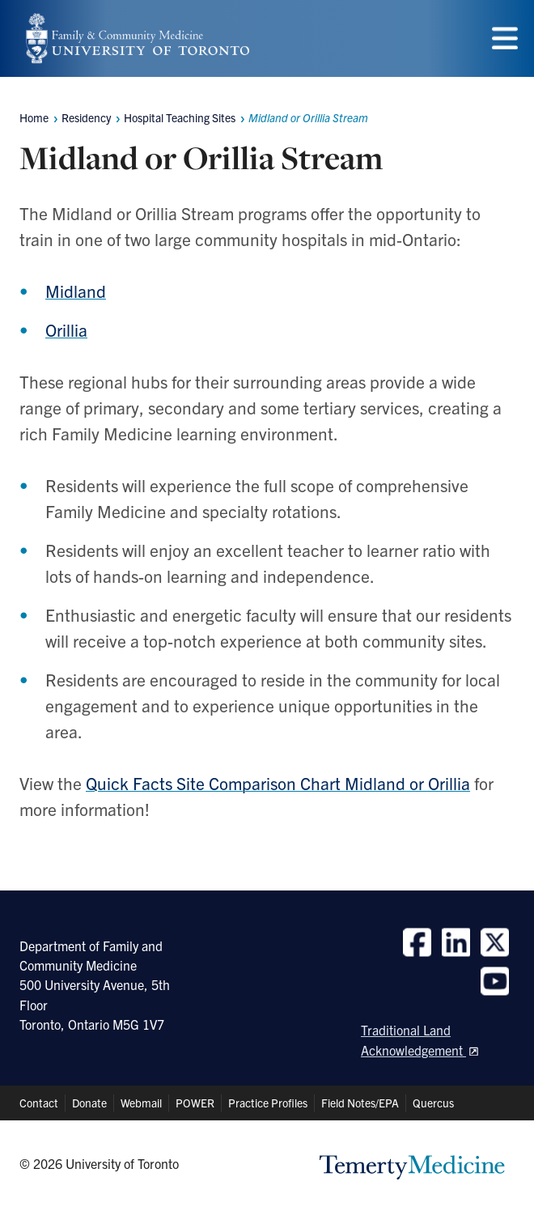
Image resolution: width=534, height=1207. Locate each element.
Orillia (66, 329)
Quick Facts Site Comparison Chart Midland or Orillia (278, 782)
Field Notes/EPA (360, 1102)
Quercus (433, 1102)
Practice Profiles (267, 1102)
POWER (195, 1102)
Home (34, 117)
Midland (75, 290)
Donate (89, 1102)
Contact (38, 1102)
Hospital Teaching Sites (179, 117)
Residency (86, 117)
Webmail (141, 1102)
